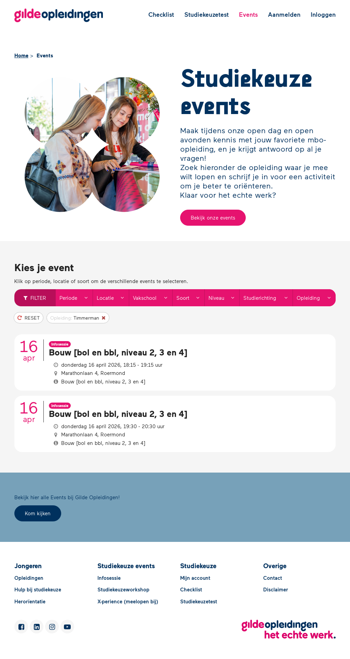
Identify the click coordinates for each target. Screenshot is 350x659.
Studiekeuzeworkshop (123, 589)
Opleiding (316, 298)
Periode (75, 298)
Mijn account (195, 578)
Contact (272, 578)
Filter (35, 298)
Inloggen (323, 14)
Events (248, 14)
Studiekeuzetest (206, 14)
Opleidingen (28, 578)
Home (21, 55)
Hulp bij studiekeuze (37, 589)
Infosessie (109, 578)
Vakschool (152, 298)
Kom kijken (38, 513)
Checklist (161, 14)
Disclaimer (275, 589)
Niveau (223, 298)
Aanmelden (284, 14)
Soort (190, 298)
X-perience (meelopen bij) (127, 601)
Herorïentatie (29, 601)
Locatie (113, 298)
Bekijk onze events (213, 217)
